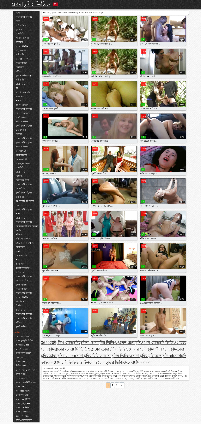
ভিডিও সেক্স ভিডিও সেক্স (26, 382)
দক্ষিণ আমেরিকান (23, 239)
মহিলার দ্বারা (21, 50)
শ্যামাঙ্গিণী (20, 33)
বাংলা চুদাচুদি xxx (23, 403)
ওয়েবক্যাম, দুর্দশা (22, 180)
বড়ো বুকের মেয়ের (23, 163)
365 (44, 342)
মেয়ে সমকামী (21, 155)
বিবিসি (18, 305)
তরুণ (18, 21)
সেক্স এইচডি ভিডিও (24, 420)
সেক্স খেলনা (21, 130)
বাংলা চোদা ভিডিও (23, 353)
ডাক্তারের (20, 96)
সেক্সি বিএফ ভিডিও (24, 378)
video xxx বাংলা (23, 391)
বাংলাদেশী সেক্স (22, 395)
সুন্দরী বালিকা (21, 63)
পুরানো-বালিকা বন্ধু (23, 75)
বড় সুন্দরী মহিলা (22, 46)
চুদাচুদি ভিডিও (22, 349)
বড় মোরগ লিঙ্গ (22, 280)
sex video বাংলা (23, 399)
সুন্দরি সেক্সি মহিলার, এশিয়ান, (24, 320)
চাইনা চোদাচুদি (164, 349)
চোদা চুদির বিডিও (89, 355)
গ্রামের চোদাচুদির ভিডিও (109, 349)
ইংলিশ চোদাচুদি (66, 342)
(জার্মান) (19, 176)
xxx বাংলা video (23, 416)
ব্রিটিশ (18, 230)
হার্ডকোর (19, 42)
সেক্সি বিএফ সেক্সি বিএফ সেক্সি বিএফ (25, 372)
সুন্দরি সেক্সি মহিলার (24, 17)
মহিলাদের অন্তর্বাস (23, 92)
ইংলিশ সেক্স (20, 361)
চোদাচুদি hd (164, 355)
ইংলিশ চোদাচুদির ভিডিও (97, 342)
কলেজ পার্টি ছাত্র (22, 268)
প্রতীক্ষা (19, 134)
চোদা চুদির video (61, 355)
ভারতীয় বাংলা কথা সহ (25, 243)
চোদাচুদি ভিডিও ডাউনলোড (75, 362)
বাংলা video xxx (23, 411)
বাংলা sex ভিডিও (23, 407)
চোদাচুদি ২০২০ (138, 362)
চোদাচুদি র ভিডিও (112, 362)
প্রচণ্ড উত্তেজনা (22, 113)
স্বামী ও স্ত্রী (20, 54)
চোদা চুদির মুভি (143, 355)
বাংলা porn (20, 386)
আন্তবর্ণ (19, 100)
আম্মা (18, 213)
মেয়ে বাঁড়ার (20, 84)
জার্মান (18, 13)
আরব (18, 259)
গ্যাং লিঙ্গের (20, 301)
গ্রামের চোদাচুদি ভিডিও (72, 349)
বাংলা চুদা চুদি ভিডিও (24, 340)
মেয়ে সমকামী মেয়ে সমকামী (27, 226)
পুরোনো (19, 29)
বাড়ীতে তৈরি (21, 25)
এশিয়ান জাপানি (22, 38)
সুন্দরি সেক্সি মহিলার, (24, 126)
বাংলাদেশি (20, 264)
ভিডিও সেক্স (21, 365)
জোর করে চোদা (22, 336)
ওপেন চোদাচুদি (129, 342)
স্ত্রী (17, 88)
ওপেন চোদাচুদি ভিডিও (158, 342)
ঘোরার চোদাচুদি (141, 349)
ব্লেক (18, 205)
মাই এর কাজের (22, 59)
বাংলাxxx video (22, 345)
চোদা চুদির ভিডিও (117, 355)
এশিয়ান (19, 71)
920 (50, 342)
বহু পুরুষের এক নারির (25, 201)
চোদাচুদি (19, 357)
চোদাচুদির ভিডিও (31, 4)
